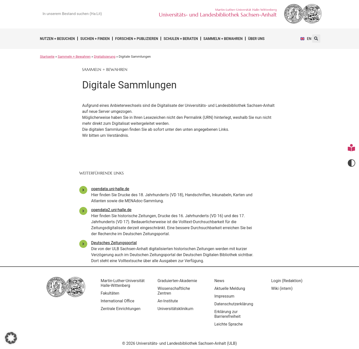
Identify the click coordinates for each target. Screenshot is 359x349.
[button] (316, 38)
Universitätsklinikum (176, 308)
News (220, 280)
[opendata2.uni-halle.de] (83, 211)
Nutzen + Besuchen (57, 39)
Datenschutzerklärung (234, 304)
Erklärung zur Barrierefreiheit (228, 314)
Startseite (47, 56)
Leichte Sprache (229, 324)
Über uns (256, 39)
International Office (118, 305)
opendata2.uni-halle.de (111, 209)
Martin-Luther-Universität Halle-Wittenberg (117, 285)
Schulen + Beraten (181, 39)
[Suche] (126, 13)
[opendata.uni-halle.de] (83, 190)
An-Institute (169, 301)
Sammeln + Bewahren (223, 39)
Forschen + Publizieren (136, 39)
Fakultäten (111, 298)
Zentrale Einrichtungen (122, 313)
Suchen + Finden (95, 39)
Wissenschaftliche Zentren (175, 291)
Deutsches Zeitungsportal (114, 242)
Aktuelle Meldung (230, 288)
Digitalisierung (104, 56)
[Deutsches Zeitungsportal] (83, 244)
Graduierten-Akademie (178, 280)
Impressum (225, 296)
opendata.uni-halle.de (110, 188)
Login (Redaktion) (288, 280)
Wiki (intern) (283, 288)
